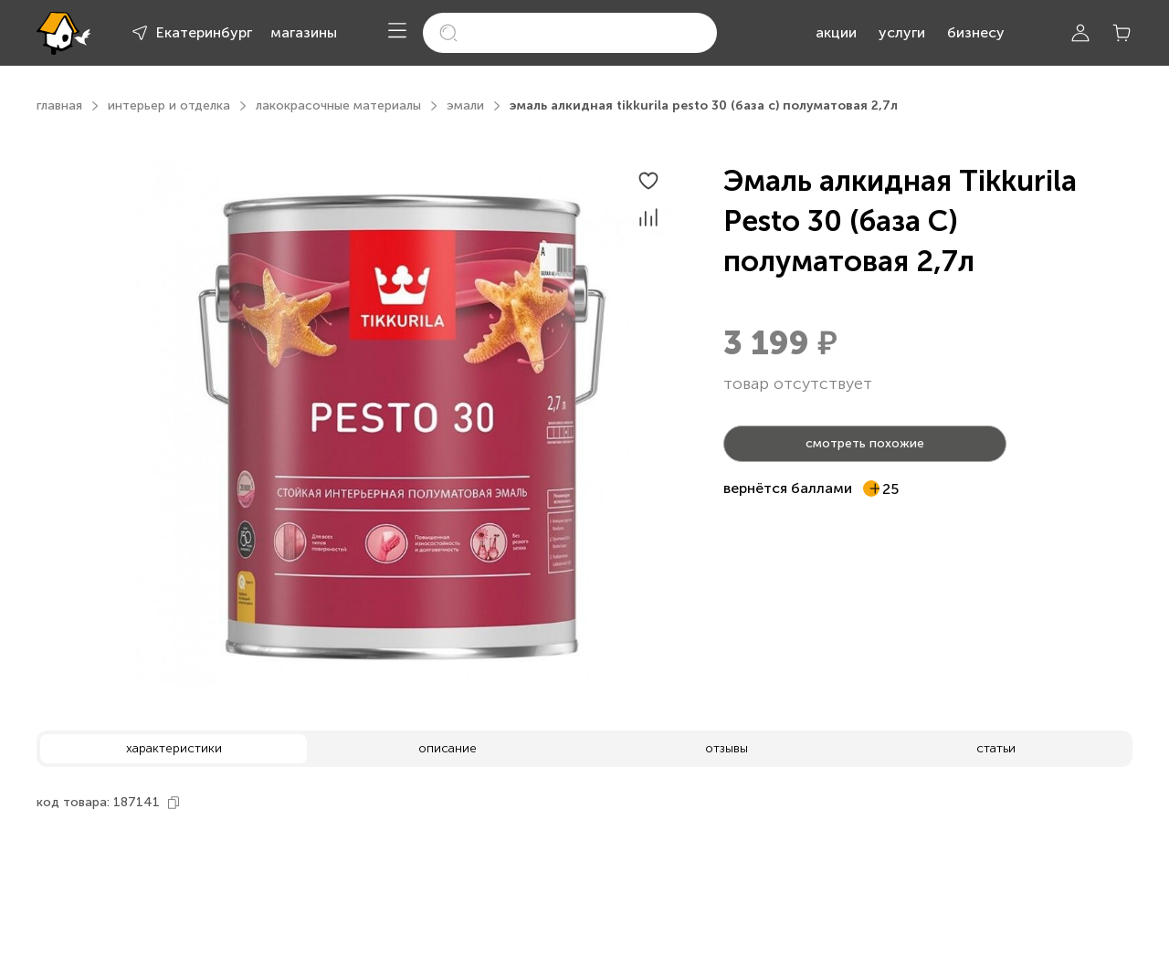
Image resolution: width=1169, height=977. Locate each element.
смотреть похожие (865, 443)
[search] (570, 33)
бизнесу (976, 32)
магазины (303, 32)
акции (836, 32)
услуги (902, 32)
